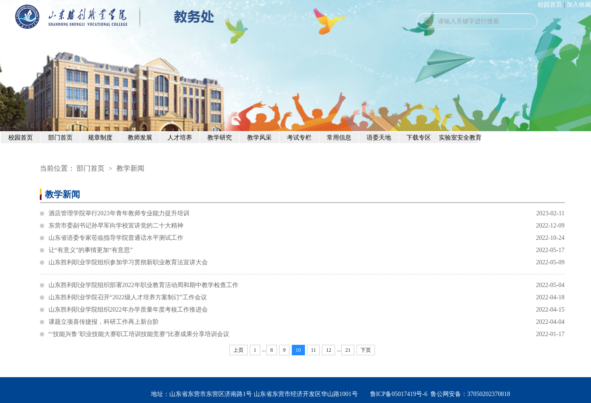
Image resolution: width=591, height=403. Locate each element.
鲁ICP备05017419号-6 (398, 394)
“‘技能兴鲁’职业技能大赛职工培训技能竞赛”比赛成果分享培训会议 (307, 334)
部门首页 (60, 137)
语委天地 (379, 137)
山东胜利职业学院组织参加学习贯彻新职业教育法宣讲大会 (307, 262)
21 (347, 350)
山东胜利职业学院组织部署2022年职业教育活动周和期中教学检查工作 (307, 285)
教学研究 (219, 137)
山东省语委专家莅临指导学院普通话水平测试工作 (307, 238)
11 (313, 350)
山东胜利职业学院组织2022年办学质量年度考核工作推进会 (307, 310)
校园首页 (550, 4)
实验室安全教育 (459, 137)
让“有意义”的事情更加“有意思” (307, 250)
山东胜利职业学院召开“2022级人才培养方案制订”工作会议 (307, 297)
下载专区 (418, 137)
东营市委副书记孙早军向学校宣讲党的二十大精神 (307, 226)
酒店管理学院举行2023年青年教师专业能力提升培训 (307, 213)
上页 (238, 350)
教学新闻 (130, 168)
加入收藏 (579, 4)
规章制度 (100, 137)
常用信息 (339, 137)
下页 (365, 350)
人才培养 (180, 137)
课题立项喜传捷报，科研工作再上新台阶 (307, 322)
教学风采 (259, 137)
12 (328, 350)
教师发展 (140, 137)
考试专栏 (299, 137)
